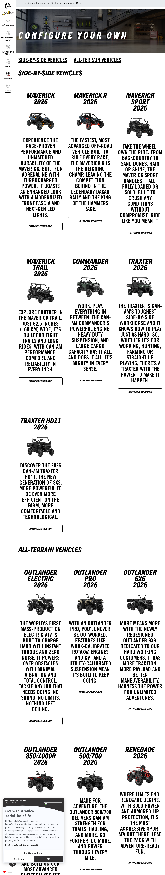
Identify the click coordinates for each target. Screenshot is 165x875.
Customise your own (40, 226)
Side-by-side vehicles (42, 59)
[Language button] (8, 872)
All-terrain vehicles (97, 59)
